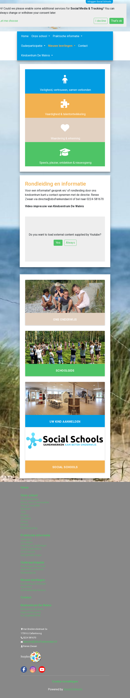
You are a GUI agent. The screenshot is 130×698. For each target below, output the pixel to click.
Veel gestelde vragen (31, 555)
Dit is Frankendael (29, 499)
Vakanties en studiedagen (34, 545)
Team (23, 512)
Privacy (24, 521)
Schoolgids (26, 539)
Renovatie (26, 509)
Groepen (25, 515)
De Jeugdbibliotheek (30, 615)
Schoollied (26, 518)
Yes (58, 242)
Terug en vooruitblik (30, 505)
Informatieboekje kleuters (33, 590)
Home (25, 36)
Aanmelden (26, 587)
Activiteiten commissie (32, 569)
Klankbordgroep (28, 572)
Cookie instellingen (65, 681)
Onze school (39, 36)
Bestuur (24, 525)
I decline (100, 20)
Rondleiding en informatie (33, 584)
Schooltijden (27, 542)
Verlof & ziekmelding (31, 549)
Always (70, 242)
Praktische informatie (66, 36)
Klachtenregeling (29, 528)
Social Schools (28, 552)
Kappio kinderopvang (31, 612)
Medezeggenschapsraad (33, 566)
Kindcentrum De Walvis (36, 55)
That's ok (116, 20)
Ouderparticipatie (32, 45)
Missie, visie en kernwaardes (35, 502)
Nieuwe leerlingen (60, 45)
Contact (83, 45)
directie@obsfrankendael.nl (40, 641)
